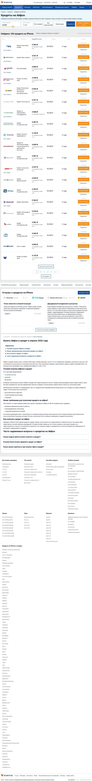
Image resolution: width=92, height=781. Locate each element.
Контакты (30, 775)
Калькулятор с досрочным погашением (76, 465)
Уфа (3, 579)
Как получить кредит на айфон (17, 353)
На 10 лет (27, 525)
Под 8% (48, 517)
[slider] (13, 27)
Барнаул (4, 603)
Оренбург (5, 625)
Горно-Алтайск (6, 721)
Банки (82, 7)
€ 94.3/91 (54, 2)
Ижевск (4, 600)
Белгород (5, 630)
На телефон (71, 521)
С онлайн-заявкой (51, 475)
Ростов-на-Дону (7, 576)
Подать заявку (83, 46)
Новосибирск (6, 566)
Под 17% (48, 536)
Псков (4, 684)
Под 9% (48, 520)
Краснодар (5, 592)
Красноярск (5, 582)
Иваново (4, 638)
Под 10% (48, 522)
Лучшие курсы (37, 2)
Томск (4, 622)
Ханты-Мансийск (7, 716)
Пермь (4, 584)
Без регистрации (73, 495)
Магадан (4, 746)
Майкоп (4, 695)
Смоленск (5, 657)
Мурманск (5, 678)
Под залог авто (28, 467)
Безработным (6, 480)
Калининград (6, 676)
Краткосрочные (29, 517)
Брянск (4, 633)
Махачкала (5, 619)
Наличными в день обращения (55, 467)
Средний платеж (37, 39)
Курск (4, 646)
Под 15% (48, 530)
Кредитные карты (62, 7)
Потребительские (73, 530)
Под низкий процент (52, 541)
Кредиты (18, 7)
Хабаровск (5, 611)
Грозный (4, 762)
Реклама (22, 775)
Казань (4, 560)
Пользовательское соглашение (49, 775)
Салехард (5, 719)
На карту (55, 285)
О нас (16, 775)
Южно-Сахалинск (7, 751)
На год (26, 520)
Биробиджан (6, 735)
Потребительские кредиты (9, 285)
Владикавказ (6, 759)
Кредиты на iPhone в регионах (11, 549)
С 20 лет (4, 475)
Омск (3, 568)
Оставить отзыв (84, 292)
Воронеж (5, 587)
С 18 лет (4, 469)
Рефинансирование (67, 285)
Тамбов (4, 660)
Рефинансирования (74, 532)
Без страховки (72, 484)
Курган (4, 713)
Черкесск (5, 756)
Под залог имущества (30, 469)
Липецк (4, 649)
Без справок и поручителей (76, 471)
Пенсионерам (6, 477)
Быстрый (70, 498)
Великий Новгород (7, 681)
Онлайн (70, 468)
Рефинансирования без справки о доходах (78, 518)
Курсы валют (7, 7)
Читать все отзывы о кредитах (46, 330)
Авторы (62, 775)
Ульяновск (5, 609)
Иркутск (4, 606)
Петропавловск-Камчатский (10, 743)
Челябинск (5, 574)
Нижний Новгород (7, 563)
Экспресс (48, 464)
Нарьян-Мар (6, 668)
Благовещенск (6, 740)
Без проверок (72, 476)
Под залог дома (28, 464)
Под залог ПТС (28, 477)
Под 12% (48, 525)
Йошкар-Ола (6, 703)
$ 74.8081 (70, 2)
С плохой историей (73, 492)
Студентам (5, 467)
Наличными (60, 24)
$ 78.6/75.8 (47, 2)
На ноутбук (71, 527)
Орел (3, 652)
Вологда (4, 673)
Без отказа (71, 506)
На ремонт (71, 524)
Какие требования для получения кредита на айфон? (25, 351)
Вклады (27, 7)
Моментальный (72, 474)
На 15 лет (27, 528)
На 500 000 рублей (7, 530)
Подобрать (70, 24)
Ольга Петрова (37, 337)
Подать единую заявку (83, 24)
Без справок (38, 24)
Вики (35, 775)
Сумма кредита (6, 22)
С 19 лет (4, 472)
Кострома (5, 643)
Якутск (4, 748)
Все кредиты (46, 276)
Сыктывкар (5, 689)
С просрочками (72, 487)
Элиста (4, 697)
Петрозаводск (6, 686)
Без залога (27, 483)
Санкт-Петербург (7, 555)
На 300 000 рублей (7, 528)
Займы (74, 7)
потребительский (10, 375)
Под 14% (48, 528)
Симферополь (6, 767)
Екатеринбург (6, 557)
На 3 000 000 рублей (8, 536)
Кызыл (4, 724)
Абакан (4, 729)
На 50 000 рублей (7, 520)
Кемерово (5, 627)
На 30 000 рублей (7, 517)
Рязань (4, 654)
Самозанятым (6, 464)
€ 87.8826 (77, 2)
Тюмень (4, 598)
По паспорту (71, 482)
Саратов (4, 595)
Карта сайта (70, 775)
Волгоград (5, 590)
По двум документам (74, 479)
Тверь (4, 662)
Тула (3, 665)
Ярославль (5, 614)
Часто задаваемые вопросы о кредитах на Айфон (24, 356)
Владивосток (6, 617)
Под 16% (48, 533)
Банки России (52, 362)
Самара (4, 571)
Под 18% (48, 538)
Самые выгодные (73, 509)
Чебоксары (5, 711)
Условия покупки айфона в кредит (18, 348)
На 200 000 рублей (7, 525)
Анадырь (5, 738)
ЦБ (64, 2)
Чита (3, 732)
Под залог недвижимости (31, 480)
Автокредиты (47, 7)
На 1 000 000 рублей (8, 533)
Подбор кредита (24, 285)
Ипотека (36, 7)
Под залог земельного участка (33, 472)
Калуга (4, 641)
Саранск (4, 708)
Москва (4, 552)
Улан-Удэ (5, 727)
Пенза (4, 705)
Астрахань (5, 692)
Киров (4, 700)
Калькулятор (79, 285)
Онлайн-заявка (36, 285)
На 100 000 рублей (7, 522)
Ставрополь (5, 764)
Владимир (5, 635)
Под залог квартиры (30, 475)
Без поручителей (48, 24)
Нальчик (4, 754)
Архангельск (6, 670)
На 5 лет (26, 522)
